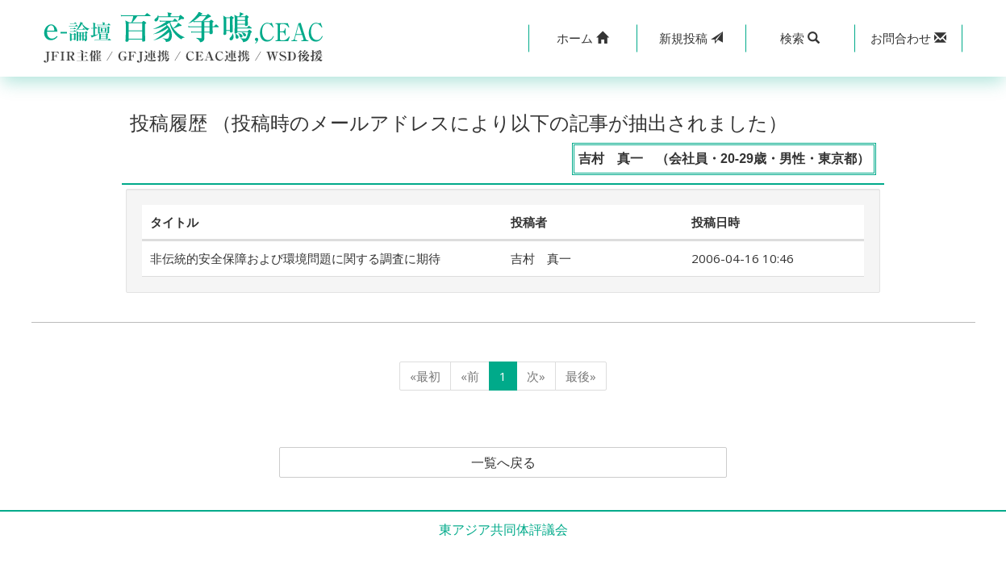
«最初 (425, 376)
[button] (582, 38)
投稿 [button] (691, 38)
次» (536, 376)
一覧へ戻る (503, 462)
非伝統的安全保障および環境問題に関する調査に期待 (295, 258)
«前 (470, 376)
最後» (581, 376)
